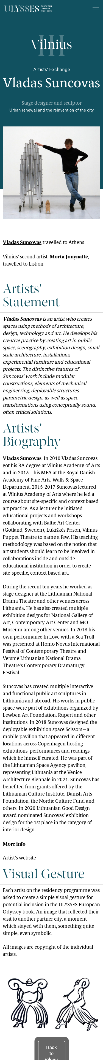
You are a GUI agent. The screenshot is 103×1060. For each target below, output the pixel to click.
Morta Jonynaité (69, 257)
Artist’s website (19, 858)
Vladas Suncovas (22, 242)
